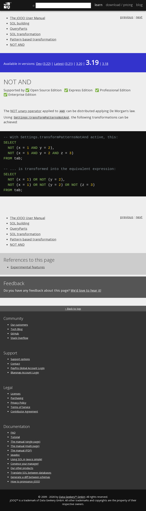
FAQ (13, 432)
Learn (98, 5)
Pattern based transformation (33, 39)
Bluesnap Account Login (25, 372)
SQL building (19, 23)
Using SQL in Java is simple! (26, 458)
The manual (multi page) (25, 445)
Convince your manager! (25, 463)
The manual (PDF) (21, 450)
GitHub (15, 333)
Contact (15, 363)
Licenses (16, 393)
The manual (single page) (25, 441)
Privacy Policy (18, 402)
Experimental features (28, 266)
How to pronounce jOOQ (25, 481)
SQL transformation (25, 34)
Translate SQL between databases (31, 472)
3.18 (105, 64)
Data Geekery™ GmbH (72, 496)
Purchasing (17, 397)
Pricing (119, 5)
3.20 (79, 64)
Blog (139, 5)
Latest (59, 64)
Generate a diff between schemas (30, 476)
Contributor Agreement (24, 411)
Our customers (19, 324)
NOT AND (17, 44)
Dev (39, 64)
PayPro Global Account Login (28, 367)
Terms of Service (20, 406)
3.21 (69, 64)
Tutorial (15, 436)
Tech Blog (17, 328)
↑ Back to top (73, 308)
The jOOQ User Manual (27, 18)
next (139, 17)
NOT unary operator (26, 111)
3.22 (47, 64)
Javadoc (15, 454)
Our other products (22, 467)
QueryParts (18, 28)
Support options (20, 358)
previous (126, 17)
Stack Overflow (19, 337)
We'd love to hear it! (86, 290)
